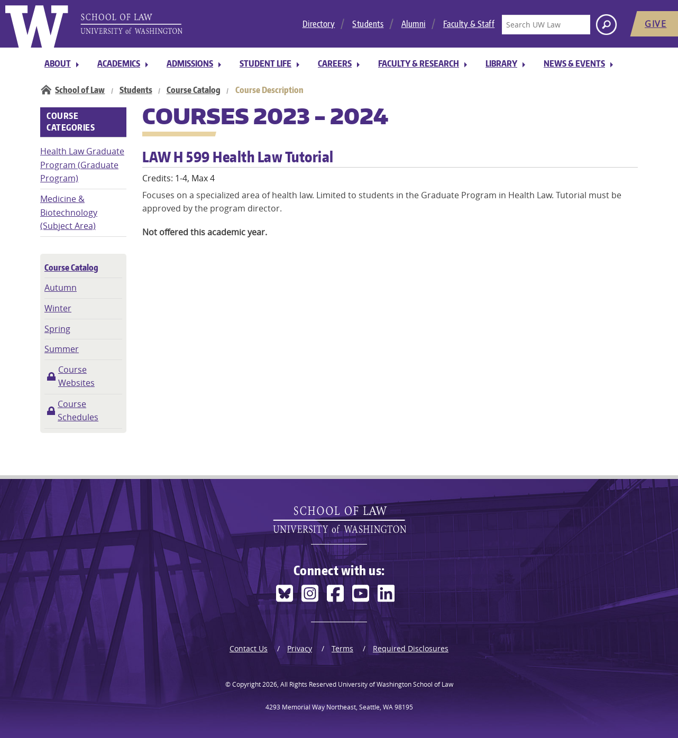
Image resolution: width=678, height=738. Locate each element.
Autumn (60, 287)
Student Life (265, 63)
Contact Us (249, 648)
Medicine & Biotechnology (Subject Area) (68, 212)
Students (367, 24)
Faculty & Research (418, 63)
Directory (319, 24)
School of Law (80, 90)
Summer (61, 349)
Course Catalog (194, 90)
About (57, 63)
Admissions (190, 63)
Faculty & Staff (469, 24)
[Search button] (606, 24)
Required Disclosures (410, 648)
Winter (57, 308)
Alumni (413, 24)
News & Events (574, 63)
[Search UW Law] (546, 24)
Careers (335, 63)
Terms (342, 648)
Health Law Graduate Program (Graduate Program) (82, 164)
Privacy (299, 648)
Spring (57, 329)
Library (501, 63)
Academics (118, 63)
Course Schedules (78, 410)
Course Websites (76, 376)
